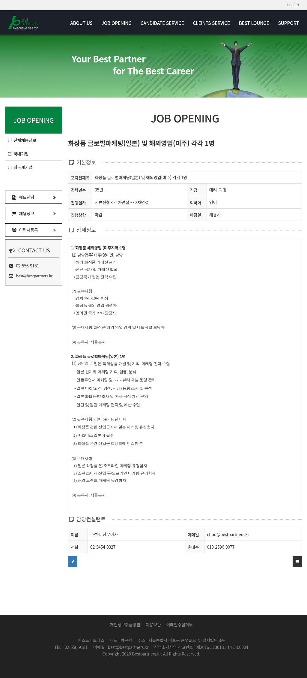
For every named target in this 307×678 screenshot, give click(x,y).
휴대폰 (193, 547)
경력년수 (78, 190)
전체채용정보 (22, 140)
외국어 (195, 203)
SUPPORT (288, 23)
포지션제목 (80, 177)
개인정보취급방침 (125, 625)
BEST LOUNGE (254, 23)
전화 (74, 547)
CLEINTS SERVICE (211, 23)
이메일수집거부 (179, 625)
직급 (193, 190)
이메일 (193, 535)
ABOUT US (81, 23)
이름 (74, 534)
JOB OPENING (117, 23)
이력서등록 (33, 230)
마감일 (195, 215)
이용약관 (153, 625)
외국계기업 (20, 167)
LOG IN (293, 4)
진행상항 (78, 215)
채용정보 (33, 213)
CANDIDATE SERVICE (162, 23)
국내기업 (18, 154)
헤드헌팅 (33, 197)
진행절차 (78, 202)
